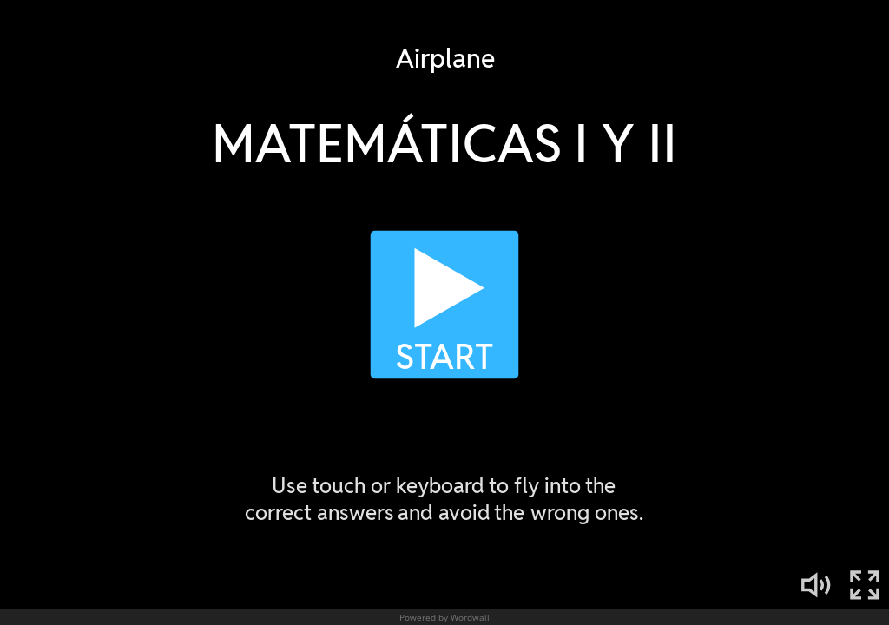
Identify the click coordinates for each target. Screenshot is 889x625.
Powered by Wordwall (444, 617)
